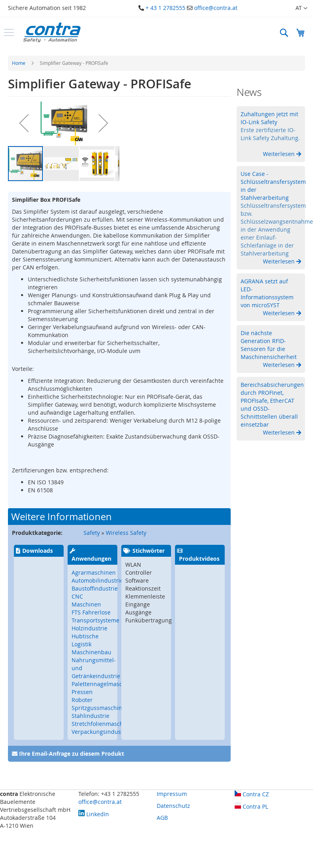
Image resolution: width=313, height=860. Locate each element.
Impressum (172, 794)
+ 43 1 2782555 (165, 8)
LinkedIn (93, 814)
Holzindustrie (89, 628)
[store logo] (52, 32)
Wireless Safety (126, 532)
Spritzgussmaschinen (100, 708)
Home (18, 63)
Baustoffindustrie (95, 588)
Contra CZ (252, 794)
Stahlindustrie (90, 716)
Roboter (82, 700)
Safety (92, 532)
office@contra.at (215, 8)
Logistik (81, 644)
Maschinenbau (91, 652)
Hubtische (85, 636)
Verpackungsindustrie (101, 731)
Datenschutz (173, 805)
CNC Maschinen (86, 600)
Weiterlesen (279, 154)
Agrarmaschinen (94, 572)
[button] (301, 8)
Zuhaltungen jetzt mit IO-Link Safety (269, 118)
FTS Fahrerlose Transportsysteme (95, 616)
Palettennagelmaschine (103, 684)
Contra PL (251, 806)
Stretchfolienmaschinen (103, 723)
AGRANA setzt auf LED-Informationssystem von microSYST (267, 293)
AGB (162, 817)
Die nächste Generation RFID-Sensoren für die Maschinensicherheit (269, 345)
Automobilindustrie (97, 580)
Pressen (82, 692)
